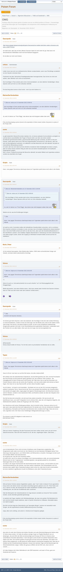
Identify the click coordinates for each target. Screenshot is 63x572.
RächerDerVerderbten (11, 95)
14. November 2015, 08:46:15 (10, 247)
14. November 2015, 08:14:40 (10, 165)
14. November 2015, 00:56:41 (10, 67)
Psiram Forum (8, 6)
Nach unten (5, 33)
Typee (5, 355)
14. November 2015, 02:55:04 (10, 132)
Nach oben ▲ (59, 570)
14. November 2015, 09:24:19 (10, 266)
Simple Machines (17, 570)
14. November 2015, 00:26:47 (10, 41)
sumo (5, 129)
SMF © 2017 (10, 570)
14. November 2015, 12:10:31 (10, 445)
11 (21, 33)
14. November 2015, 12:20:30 (10, 480)
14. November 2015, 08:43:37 (10, 184)
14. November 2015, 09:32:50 (10, 309)
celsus (5, 64)
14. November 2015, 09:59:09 (10, 339)
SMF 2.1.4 (3, 570)
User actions (57, 33)
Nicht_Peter (7, 244)
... (20, 33)
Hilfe (45, 570)
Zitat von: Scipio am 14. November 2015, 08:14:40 (19, 270)
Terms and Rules (51, 570)
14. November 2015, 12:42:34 (10, 528)
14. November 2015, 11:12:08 (10, 358)
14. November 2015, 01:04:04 (10, 98)
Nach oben (5, 559)
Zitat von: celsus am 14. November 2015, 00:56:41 (19, 102)
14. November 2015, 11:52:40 (10, 426)
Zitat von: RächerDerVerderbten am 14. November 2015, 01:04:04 (23, 188)
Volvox (5, 263)
